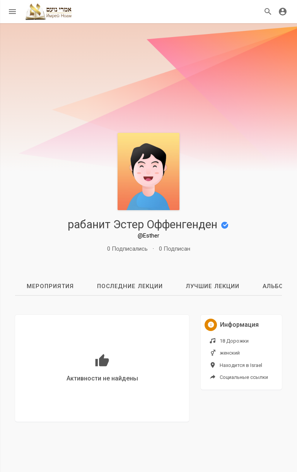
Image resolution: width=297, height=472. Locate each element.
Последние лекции (130, 286)
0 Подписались (127, 248)
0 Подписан (174, 248)
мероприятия (50, 286)
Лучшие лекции (212, 286)
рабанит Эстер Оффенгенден (148, 224)
